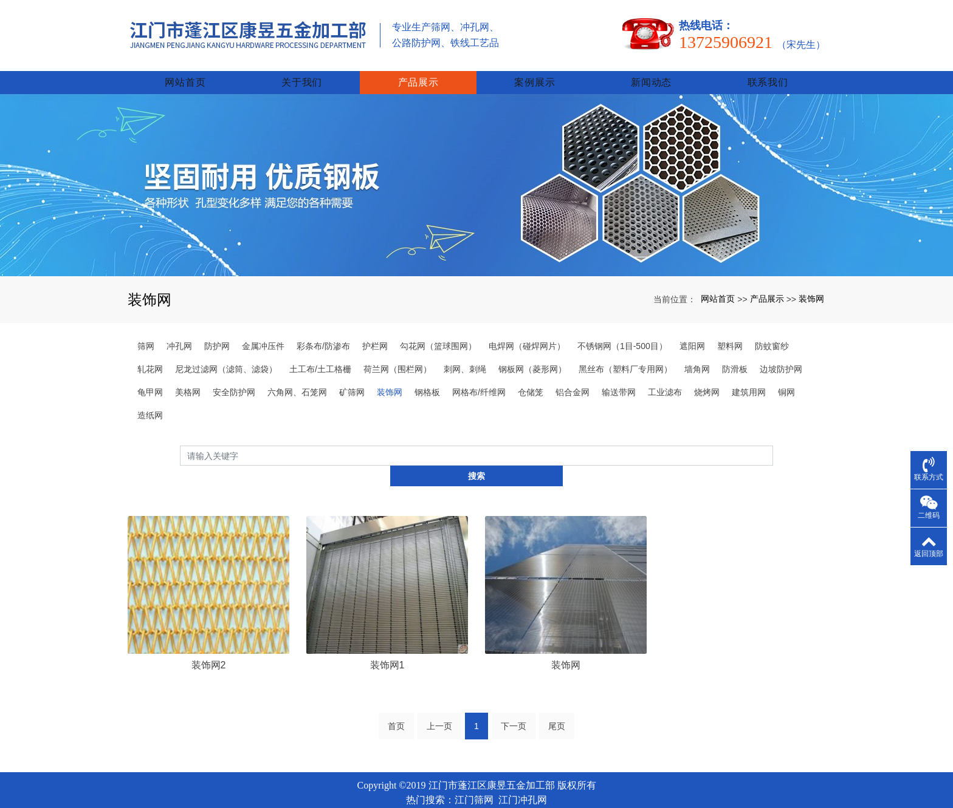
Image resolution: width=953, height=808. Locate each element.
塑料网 (730, 331)
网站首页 (185, 67)
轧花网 (150, 354)
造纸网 (150, 400)
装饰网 (811, 283)
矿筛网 (352, 377)
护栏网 (375, 331)
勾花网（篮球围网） (438, 331)
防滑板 (735, 354)
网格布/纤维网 (479, 377)
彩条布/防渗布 (323, 331)
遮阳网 (692, 331)
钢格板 (427, 377)
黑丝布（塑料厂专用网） (625, 354)
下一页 (513, 691)
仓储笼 (530, 377)
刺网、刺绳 (465, 354)
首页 (396, 691)
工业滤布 (665, 377)
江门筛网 (474, 765)
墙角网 (697, 354)
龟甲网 (150, 377)
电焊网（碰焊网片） (527, 331)
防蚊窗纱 (772, 331)
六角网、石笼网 (297, 377)
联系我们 (768, 67)
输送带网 (619, 377)
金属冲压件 (263, 331)
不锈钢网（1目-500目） (622, 331)
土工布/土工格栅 (320, 354)
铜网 (786, 377)
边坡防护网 (781, 354)
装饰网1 (387, 630)
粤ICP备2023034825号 (476, 794)
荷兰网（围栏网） (397, 354)
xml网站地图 (476, 780)
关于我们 (301, 67)
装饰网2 (208, 630)
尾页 (556, 691)
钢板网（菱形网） (532, 354)
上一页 (439, 691)
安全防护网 (234, 377)
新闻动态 (651, 67)
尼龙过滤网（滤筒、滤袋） (226, 354)
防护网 (217, 331)
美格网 (188, 377)
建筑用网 (749, 377)
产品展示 (418, 67)
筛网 (145, 331)
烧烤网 (707, 377)
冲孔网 (179, 331)
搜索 (773, 440)
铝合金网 (573, 377)
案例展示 (534, 67)
